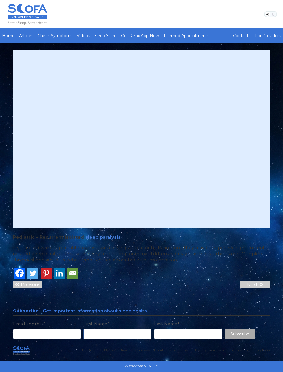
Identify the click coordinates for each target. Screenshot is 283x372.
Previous (27, 284)
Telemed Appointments (186, 35)
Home (8, 35)
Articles (26, 35)
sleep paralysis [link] (102, 237)
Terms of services (221, 350)
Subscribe (239, 334)
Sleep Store (105, 35)
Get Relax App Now (140, 35)
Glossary (200, 350)
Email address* (29, 324)
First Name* (96, 324)
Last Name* (166, 324)
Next (255, 284)
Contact (240, 35)
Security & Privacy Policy (253, 350)
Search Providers (179, 350)
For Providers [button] (268, 35)
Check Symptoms (55, 35)
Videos (83, 35)
